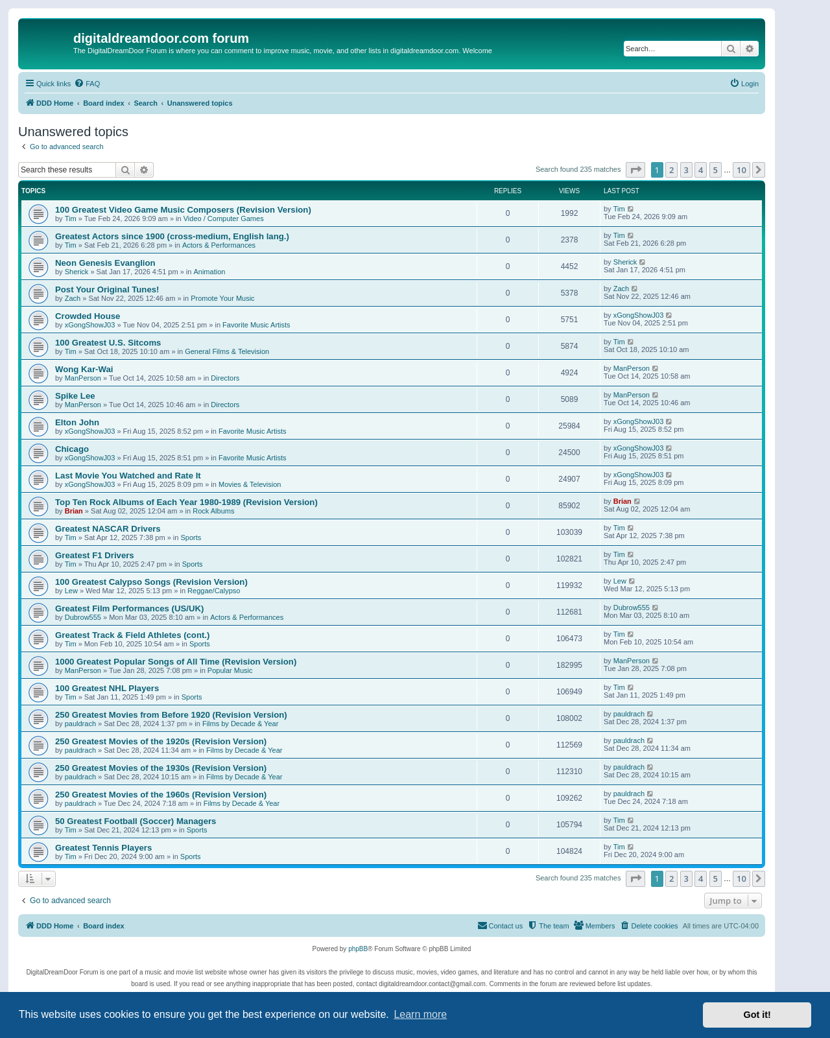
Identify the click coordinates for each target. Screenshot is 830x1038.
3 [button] (686, 170)
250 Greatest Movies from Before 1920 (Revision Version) (171, 715)
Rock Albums (213, 511)
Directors (225, 378)
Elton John (77, 422)
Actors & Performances (218, 245)
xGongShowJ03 (90, 325)
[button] (635, 170)
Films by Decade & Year (240, 723)
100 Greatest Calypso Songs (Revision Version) (151, 582)
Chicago (72, 449)
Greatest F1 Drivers (94, 555)
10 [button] (741, 170)
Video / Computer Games (224, 218)
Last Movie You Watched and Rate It (128, 475)
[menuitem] (87, 83)
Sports (190, 537)
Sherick (77, 272)
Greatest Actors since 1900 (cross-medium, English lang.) (172, 236)
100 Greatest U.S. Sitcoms (108, 343)
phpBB (358, 948)
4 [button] (700, 170)
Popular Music (230, 670)
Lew (71, 591)
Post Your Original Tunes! (107, 289)
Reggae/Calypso (213, 591)
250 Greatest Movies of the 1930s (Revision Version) (161, 768)
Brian (74, 511)
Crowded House (87, 316)
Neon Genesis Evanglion (105, 263)
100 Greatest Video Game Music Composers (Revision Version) (183, 210)
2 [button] (671, 170)
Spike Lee (75, 396)
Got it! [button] (757, 1014)
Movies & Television (250, 484)
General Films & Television (227, 351)
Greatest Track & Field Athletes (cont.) (132, 635)
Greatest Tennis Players (103, 848)
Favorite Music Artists (256, 325)
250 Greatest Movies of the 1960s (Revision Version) (161, 794)
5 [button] (715, 170)
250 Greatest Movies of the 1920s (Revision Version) (161, 741)
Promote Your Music (222, 298)
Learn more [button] (420, 1014)
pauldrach (80, 723)
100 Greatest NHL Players (107, 688)
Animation (209, 272)
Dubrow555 (83, 617)
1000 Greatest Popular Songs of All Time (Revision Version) (175, 661)
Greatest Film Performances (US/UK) (129, 608)
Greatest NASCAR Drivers (108, 529)
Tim (71, 218)
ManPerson (83, 378)
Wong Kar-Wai (84, 369)
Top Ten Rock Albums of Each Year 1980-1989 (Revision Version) (186, 502)
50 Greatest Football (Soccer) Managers (135, 821)
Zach (72, 298)
